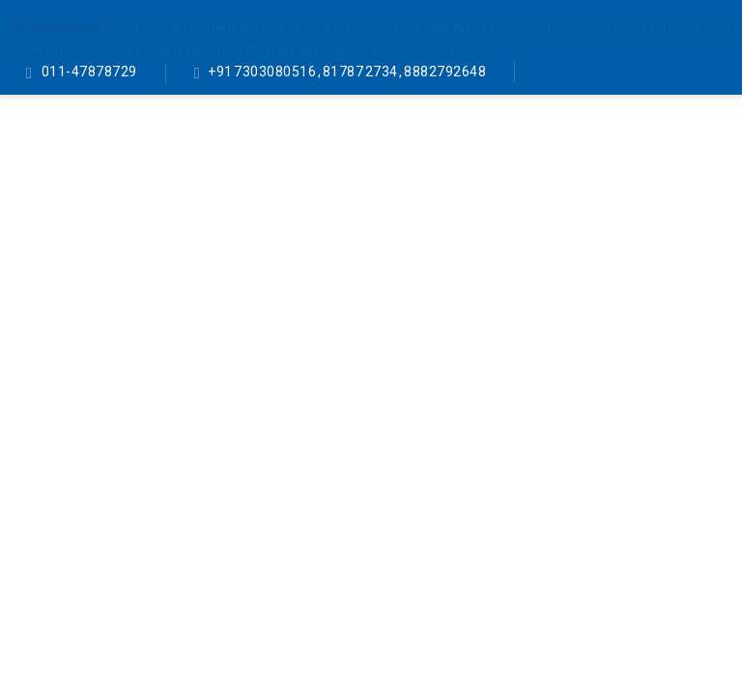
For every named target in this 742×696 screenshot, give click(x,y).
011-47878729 (88, 71)
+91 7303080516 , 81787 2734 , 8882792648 (347, 71)
